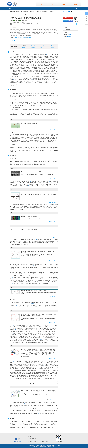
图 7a (11, 302)
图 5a (37, 239)
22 (53, 185)
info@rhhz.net (54, 446)
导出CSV (54, 237)
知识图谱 (32, 47)
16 (32, 79)
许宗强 (17, 20)
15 (33, 265)
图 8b (13, 361)
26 (33, 303)
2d (39, 160)
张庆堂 (11, 20)
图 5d (23, 272)
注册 (76, 8)
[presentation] (33, 381)
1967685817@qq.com (34, 23)
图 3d (29, 185)
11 (44, 71)
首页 (10, 9)
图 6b (36, 280)
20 (52, 185)
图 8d (13, 370)
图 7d (15, 329)
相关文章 (51, 45)
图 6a (13, 277)
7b (19, 305)
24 (22, 273)
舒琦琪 (23, 20)
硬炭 (21, 37)
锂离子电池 (29, 37)
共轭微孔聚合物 (16, 37)
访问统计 (51, 47)
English (79, 8)
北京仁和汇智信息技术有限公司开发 (41, 446)
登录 (71, 8)
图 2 (12, 160)
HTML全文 (23, 45)
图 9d (39, 413)
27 (24, 403)
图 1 (51, 116)
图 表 (23, 47)
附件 (41, 47)
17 (50, 300)
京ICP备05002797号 (56, 445)
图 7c (13, 325)
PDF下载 (66, 17)
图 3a (31, 181)
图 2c (21, 163)
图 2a (38, 160)
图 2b (47, 160)
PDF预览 (32, 45)
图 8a (13, 333)
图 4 (31, 204)
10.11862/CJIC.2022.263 (66, 11)
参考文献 (42, 45)
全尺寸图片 (51, 129)
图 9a (13, 378)
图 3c (53, 182)
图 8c (36, 362)
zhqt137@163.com (22, 23)
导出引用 (70, 20)
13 (13, 79)
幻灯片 (55, 129)
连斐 (26, 20)
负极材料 (24, 37)
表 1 (45, 206)
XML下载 (65, 20)
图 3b (49, 181)
